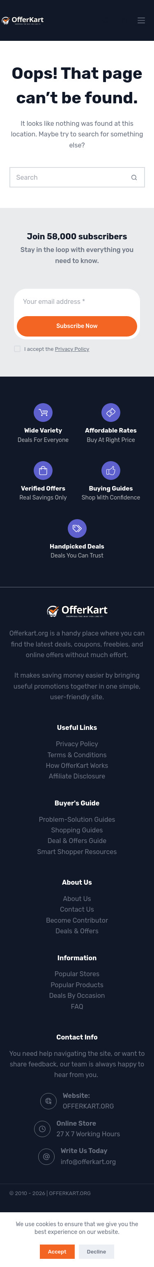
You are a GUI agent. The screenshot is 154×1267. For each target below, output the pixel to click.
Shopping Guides (77, 830)
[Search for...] (66, 177)
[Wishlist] (106, 20)
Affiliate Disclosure (77, 776)
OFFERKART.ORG (88, 1106)
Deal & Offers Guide (77, 841)
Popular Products (77, 985)
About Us (77, 899)
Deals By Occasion (77, 995)
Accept (57, 1252)
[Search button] (134, 177)
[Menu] (141, 20)
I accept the (56, 349)
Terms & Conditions (76, 755)
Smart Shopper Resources (77, 852)
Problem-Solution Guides (77, 819)
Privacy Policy (72, 349)
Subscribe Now (77, 326)
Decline (96, 1252)
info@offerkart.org (88, 1162)
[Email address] (77, 302)
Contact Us (77, 909)
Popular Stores (77, 974)
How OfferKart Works (77, 766)
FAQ (77, 1006)
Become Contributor (77, 920)
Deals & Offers (77, 931)
